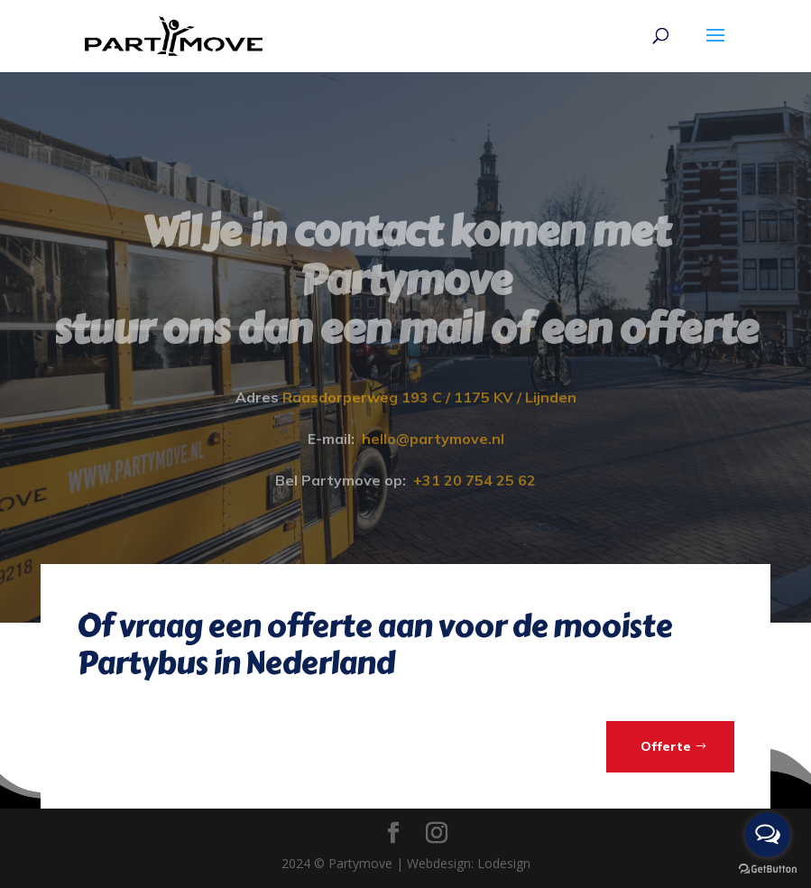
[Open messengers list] (767, 834)
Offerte (666, 746)
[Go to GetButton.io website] (768, 869)
